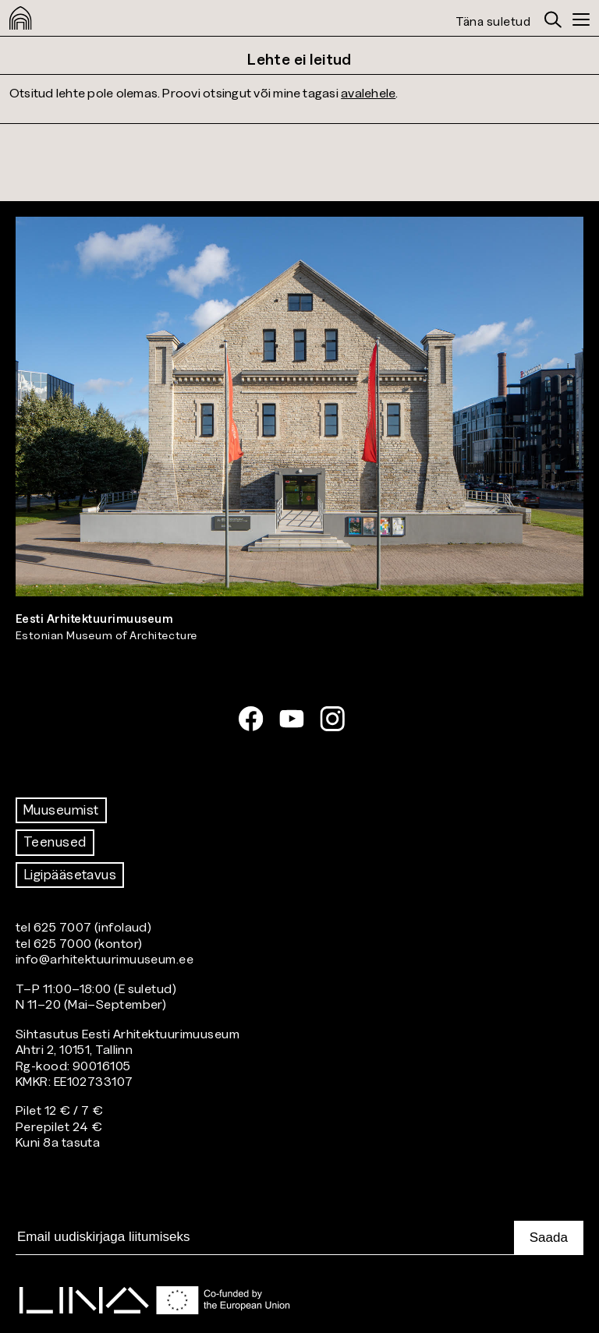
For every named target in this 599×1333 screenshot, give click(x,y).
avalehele (368, 92)
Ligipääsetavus (69, 874)
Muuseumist (61, 810)
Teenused (55, 841)
